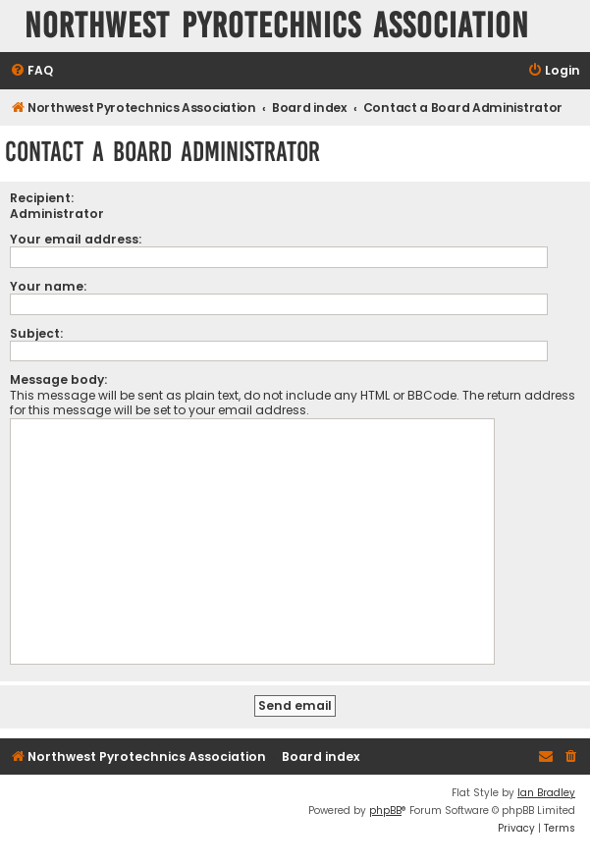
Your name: (48, 286)
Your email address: (75, 239)
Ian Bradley (546, 792)
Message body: (58, 379)
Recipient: (42, 197)
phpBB (385, 810)
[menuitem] (31, 71)
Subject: (36, 333)
